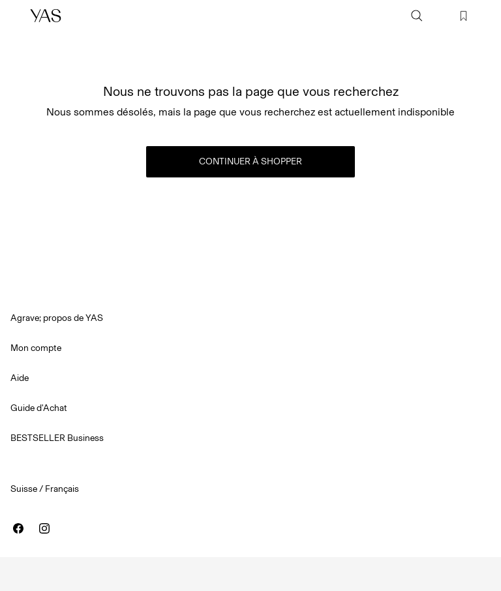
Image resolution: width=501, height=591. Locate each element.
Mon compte (35, 348)
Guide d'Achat (38, 408)
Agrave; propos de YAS (56, 318)
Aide (19, 378)
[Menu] (17, 15)
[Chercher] (417, 15)
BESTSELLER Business (57, 438)
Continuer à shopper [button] (250, 161)
